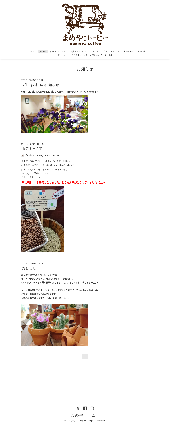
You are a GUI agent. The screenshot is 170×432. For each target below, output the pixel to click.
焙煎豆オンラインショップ (82, 52)
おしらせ (29, 268)
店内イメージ (129, 52)
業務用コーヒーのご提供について (73, 55)
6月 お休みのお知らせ (40, 85)
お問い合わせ (96, 55)
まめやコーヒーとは (59, 52)
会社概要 (109, 55)
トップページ (30, 52)
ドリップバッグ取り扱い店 (109, 52)
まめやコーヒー (85, 415)
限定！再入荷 (32, 148)
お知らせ (43, 52)
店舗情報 (142, 52)
